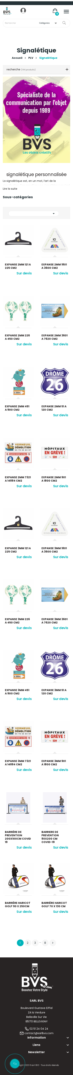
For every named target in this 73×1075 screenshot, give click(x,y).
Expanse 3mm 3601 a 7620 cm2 (54, 620)
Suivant (52, 943)
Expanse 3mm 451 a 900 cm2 (17, 691)
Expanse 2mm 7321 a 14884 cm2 (18, 479)
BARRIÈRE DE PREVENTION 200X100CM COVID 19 (18, 837)
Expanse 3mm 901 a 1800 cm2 (53, 762)
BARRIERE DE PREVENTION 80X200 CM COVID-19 (50, 837)
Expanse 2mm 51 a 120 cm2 (53, 408)
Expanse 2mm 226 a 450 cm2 (17, 337)
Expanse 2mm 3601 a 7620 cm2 (54, 337)
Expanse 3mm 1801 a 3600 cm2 (54, 550)
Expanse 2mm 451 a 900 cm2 (17, 408)
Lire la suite (10, 189)
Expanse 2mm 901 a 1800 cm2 (53, 479)
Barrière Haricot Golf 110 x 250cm (17, 904)
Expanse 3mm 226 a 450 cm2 (17, 620)
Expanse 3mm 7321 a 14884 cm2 (18, 762)
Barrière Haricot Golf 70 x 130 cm (54, 904)
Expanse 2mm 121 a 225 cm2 (18, 266)
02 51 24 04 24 (38, 1029)
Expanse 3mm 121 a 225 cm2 (18, 550)
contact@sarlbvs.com (38, 1033)
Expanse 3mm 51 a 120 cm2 (53, 691)
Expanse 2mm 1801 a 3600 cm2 (54, 266)
